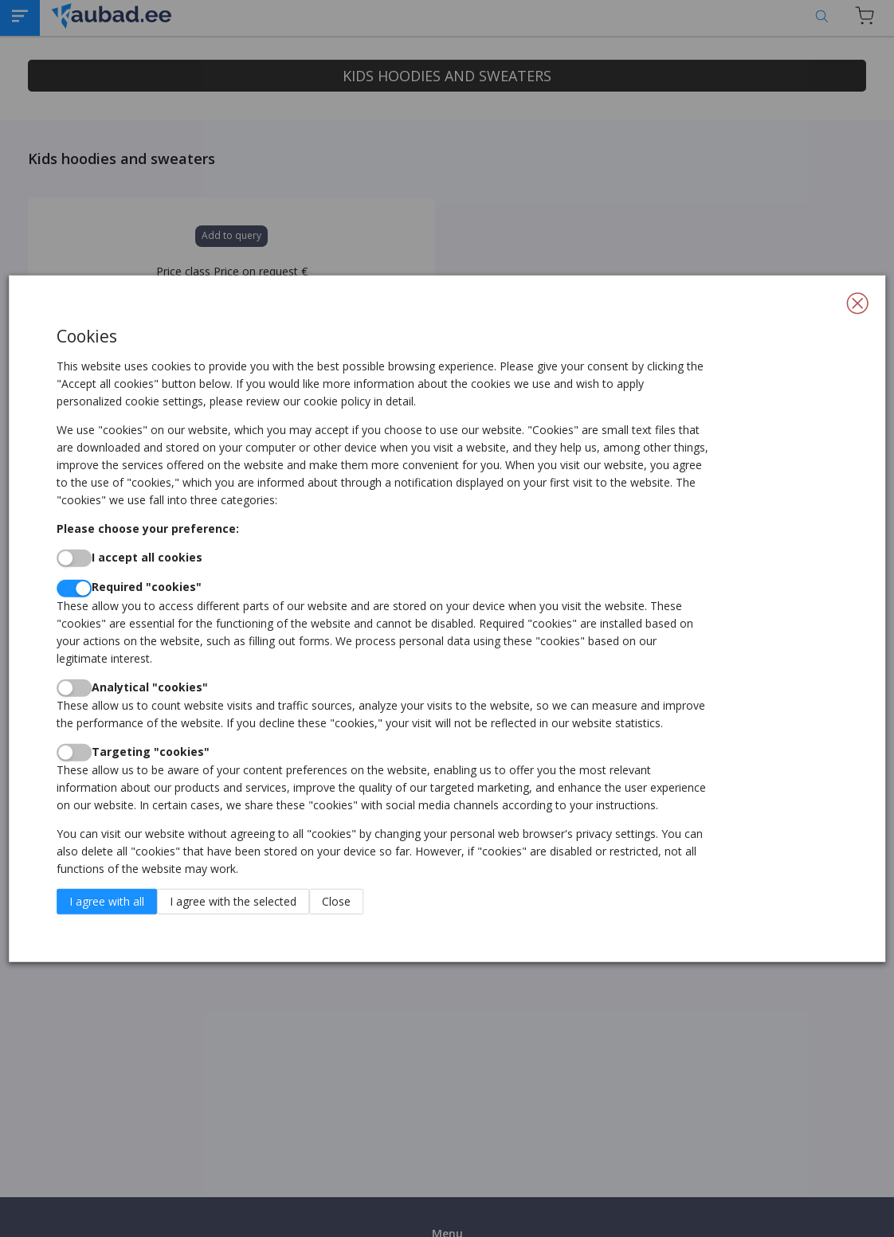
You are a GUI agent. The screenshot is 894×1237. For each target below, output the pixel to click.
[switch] (74, 558)
